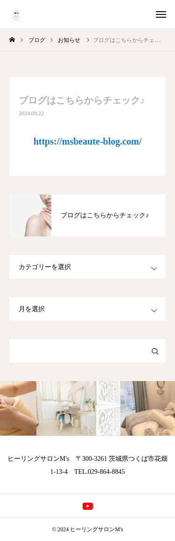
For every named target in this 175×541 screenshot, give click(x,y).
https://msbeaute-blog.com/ (88, 141)
